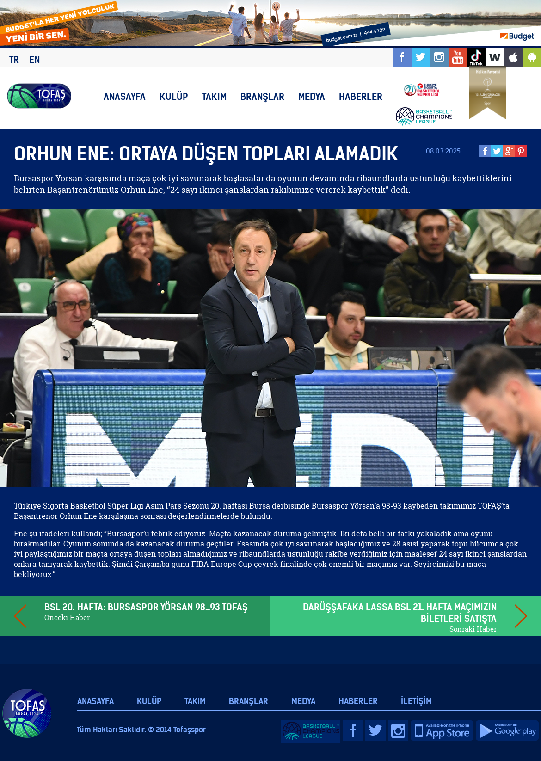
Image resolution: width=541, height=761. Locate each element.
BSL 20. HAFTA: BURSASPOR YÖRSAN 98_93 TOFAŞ (146, 607)
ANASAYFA (125, 96)
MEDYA (311, 96)
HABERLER (360, 96)
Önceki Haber (67, 617)
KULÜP (174, 96)
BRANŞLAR (262, 96)
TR (14, 59)
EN (34, 59)
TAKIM (214, 96)
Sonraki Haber (473, 629)
